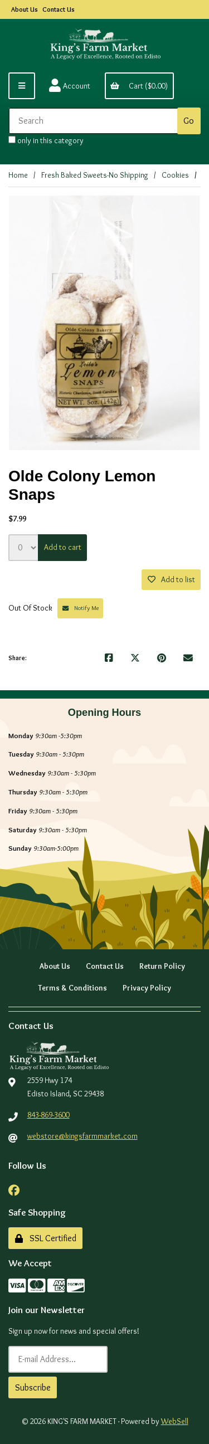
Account (69, 85)
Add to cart (62, 547)
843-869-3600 (48, 1115)
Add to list (171, 579)
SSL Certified (45, 1238)
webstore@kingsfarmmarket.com (82, 1136)
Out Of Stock (31, 608)
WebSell (174, 1421)
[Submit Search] (189, 121)
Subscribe (33, 1387)
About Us (24, 9)
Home (18, 175)
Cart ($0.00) (139, 86)
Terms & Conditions (72, 988)
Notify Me (80, 608)
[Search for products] (95, 121)
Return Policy (162, 966)
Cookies (175, 175)
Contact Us (58, 9)
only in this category (46, 140)
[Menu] (21, 85)
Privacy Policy (147, 988)
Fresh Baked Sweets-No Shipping (94, 175)
